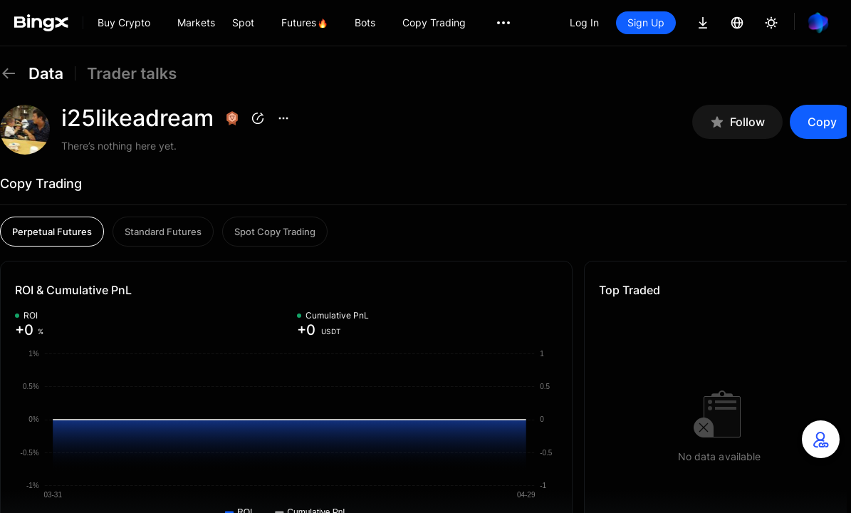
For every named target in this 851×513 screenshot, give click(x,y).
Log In (584, 22)
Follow (737, 122)
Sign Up (645, 22)
